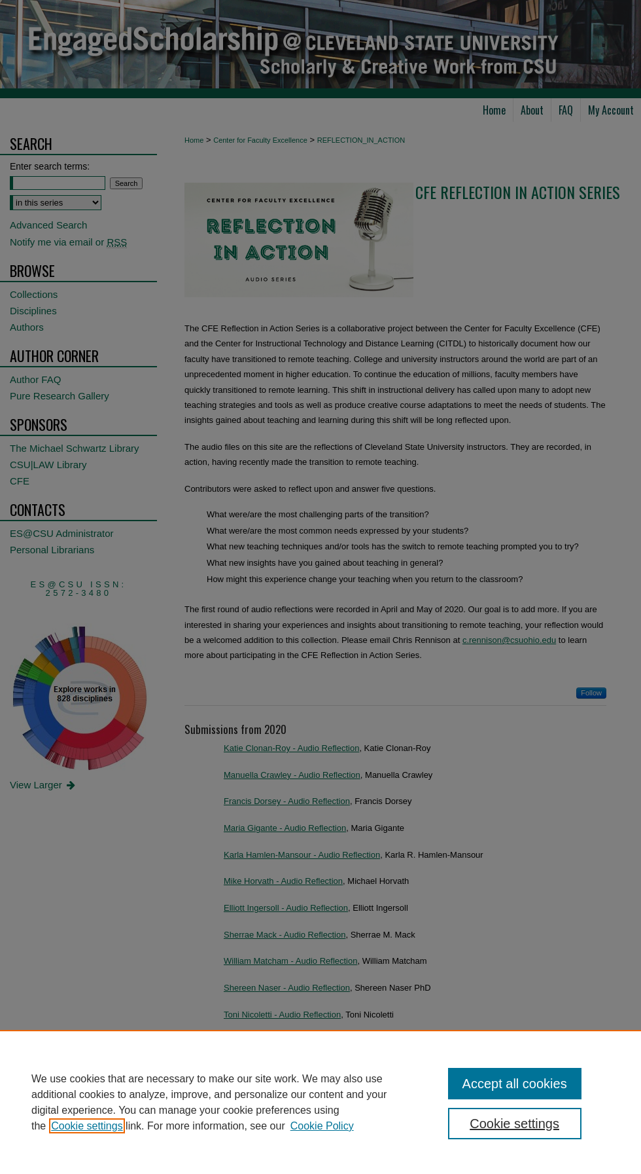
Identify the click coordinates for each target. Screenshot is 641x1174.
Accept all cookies (514, 1083)
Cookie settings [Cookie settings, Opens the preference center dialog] (514, 1123)
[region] (320, 1102)
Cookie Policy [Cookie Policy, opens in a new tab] (322, 1125)
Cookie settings (86, 1125)
